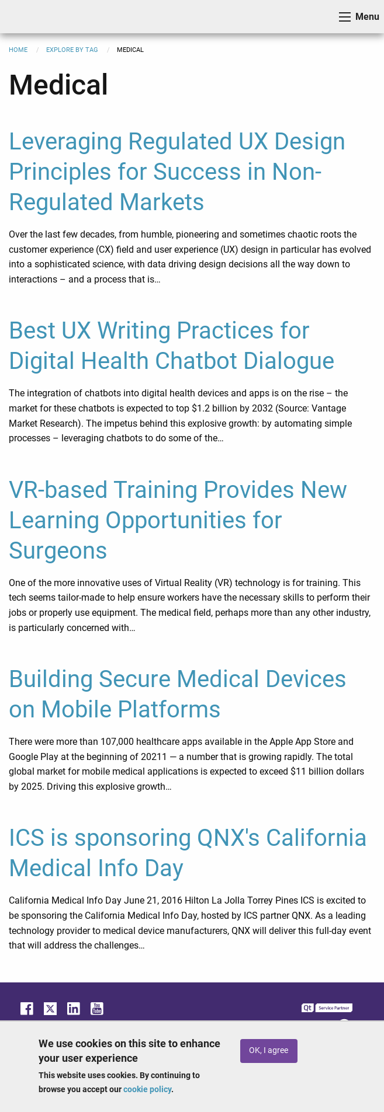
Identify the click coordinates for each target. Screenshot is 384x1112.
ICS (27, 17)
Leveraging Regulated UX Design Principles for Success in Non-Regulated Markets (177, 172)
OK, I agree (268, 1050)
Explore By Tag (72, 50)
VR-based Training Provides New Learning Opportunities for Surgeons (178, 520)
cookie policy (147, 1089)
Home (18, 50)
